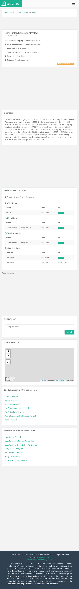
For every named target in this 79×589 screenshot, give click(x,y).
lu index (33, 12)
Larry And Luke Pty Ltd (14, 448)
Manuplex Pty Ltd (12, 396)
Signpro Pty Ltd (11, 400)
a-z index (17, 12)
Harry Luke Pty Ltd (12, 456)
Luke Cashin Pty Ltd (13, 437)
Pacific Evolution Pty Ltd (14, 412)
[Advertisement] (39, 23)
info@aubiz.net (44, 557)
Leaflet (43, 380)
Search (69, 332)
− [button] (8, 356)
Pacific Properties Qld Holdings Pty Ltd (20, 416)
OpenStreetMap (60, 380)
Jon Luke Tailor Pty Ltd (13, 452)
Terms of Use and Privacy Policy (39, 559)
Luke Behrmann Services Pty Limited (19, 441)
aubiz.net (8, 12)
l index (25, 12)
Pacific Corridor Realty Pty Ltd (17, 408)
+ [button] (8, 352)
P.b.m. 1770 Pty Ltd (12, 404)
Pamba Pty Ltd (11, 420)
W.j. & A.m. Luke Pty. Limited (16, 460)
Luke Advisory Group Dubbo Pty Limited (21, 445)
